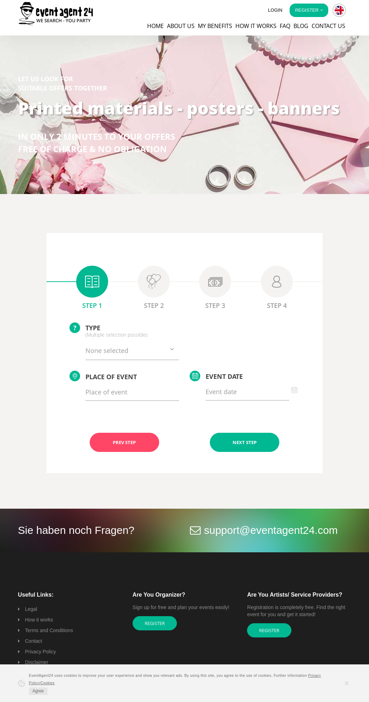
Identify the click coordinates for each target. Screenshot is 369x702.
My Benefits (215, 26)
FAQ (285, 26)
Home (155, 26)
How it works (255, 26)
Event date (216, 376)
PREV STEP (124, 442)
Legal (31, 609)
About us (181, 26)
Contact (33, 641)
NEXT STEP (245, 442)
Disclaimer (36, 662)
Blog (300, 26)
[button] (339, 10)
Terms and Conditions (49, 630)
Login (275, 10)
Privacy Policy (40, 651)
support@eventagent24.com (271, 530)
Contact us (328, 26)
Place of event (103, 376)
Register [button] (309, 10)
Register (155, 623)
